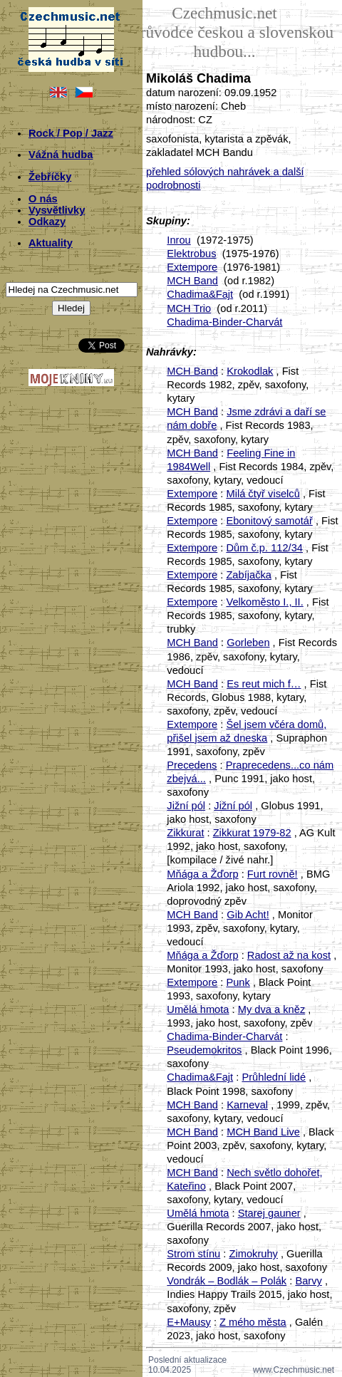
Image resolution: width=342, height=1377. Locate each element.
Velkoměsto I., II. (264, 602)
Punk (237, 982)
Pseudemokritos (204, 1050)
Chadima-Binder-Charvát (224, 322)
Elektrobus (191, 253)
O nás (43, 198)
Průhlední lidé (274, 1077)
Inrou (178, 240)
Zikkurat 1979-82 (252, 832)
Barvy (308, 1281)
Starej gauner (269, 1213)
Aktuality (50, 243)
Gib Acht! (248, 914)
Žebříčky (49, 176)
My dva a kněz (272, 1009)
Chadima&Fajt (200, 294)
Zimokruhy (253, 1253)
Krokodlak (250, 371)
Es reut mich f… (264, 684)
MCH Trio (189, 308)
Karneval (247, 1105)
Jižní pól (186, 805)
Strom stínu (193, 1253)
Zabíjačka (248, 575)
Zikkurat (185, 832)
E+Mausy (189, 1322)
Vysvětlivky (56, 210)
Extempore (192, 267)
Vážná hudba (60, 154)
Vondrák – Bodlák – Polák (226, 1281)
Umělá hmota (198, 1009)
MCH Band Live (263, 1132)
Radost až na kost (289, 955)
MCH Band (192, 280)
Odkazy (47, 221)
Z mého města (252, 1322)
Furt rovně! (272, 874)
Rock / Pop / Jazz (70, 133)
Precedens (192, 765)
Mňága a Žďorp (202, 874)
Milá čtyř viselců (262, 493)
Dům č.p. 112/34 (264, 548)
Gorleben (248, 642)
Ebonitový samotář (269, 520)
